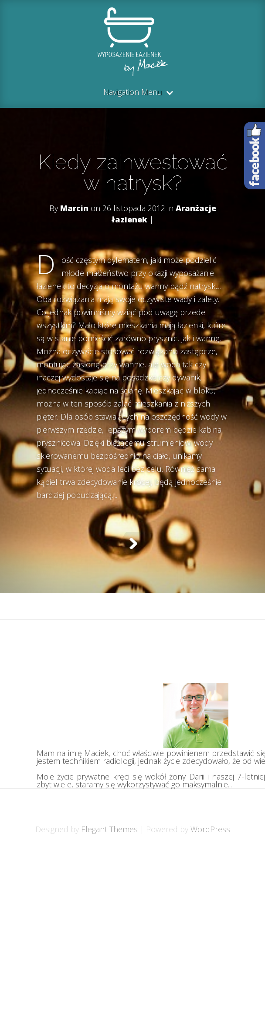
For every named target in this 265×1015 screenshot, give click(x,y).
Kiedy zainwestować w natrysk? (133, 172)
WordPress (210, 829)
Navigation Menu (132, 92)
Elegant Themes (109, 829)
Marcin (74, 208)
